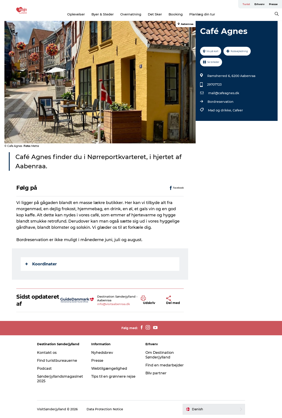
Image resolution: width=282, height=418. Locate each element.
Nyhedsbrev (102, 353)
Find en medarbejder (164, 365)
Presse (273, 4)
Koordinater (41, 264)
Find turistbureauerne (57, 360)
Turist (246, 4)
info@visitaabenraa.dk (113, 304)
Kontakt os (47, 353)
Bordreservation (221, 102)
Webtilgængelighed (109, 368)
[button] (150, 300)
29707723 (214, 84)
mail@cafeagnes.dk (223, 93)
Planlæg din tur (202, 14)
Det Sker (155, 14)
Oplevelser (76, 14)
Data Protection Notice (105, 409)
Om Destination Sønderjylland (159, 355)
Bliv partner (156, 373)
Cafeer (238, 110)
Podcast (44, 368)
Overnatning (130, 14)
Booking (176, 14)
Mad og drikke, (220, 110)
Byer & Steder (102, 14)
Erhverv (259, 4)
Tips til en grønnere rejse (113, 376)
